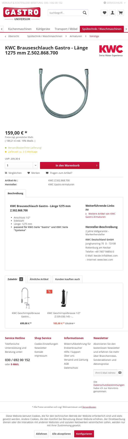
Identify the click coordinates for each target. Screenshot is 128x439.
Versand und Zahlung (76, 359)
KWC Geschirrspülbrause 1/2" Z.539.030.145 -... (63, 314)
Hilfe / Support (72, 351)
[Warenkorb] (120, 12)
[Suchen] (84, 12)
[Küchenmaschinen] (20, 29)
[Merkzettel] (104, 12)
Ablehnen (41, 433)
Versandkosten (89, 407)
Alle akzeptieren (61, 433)
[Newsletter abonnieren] (120, 372)
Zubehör (15, 279)
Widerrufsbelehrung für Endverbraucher (77, 345)
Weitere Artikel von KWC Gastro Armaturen (101, 215)
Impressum (40, 355)
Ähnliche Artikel (39, 279)
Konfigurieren (84, 433)
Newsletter (40, 347)
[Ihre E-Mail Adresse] (105, 372)
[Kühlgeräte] (43, 29)
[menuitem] (68, 12)
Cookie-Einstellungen (46, 343)
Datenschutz (71, 367)
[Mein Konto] (112, 12)
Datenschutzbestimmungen (109, 385)
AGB (66, 363)
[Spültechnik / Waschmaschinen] (102, 29)
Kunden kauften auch (67, 279)
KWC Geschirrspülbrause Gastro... (26, 314)
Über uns (69, 355)
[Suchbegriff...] (68, 12)
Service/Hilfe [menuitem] (113, 2)
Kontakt (38, 351)
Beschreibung (15, 193)
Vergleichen (13, 172)
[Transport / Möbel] (66, 29)
